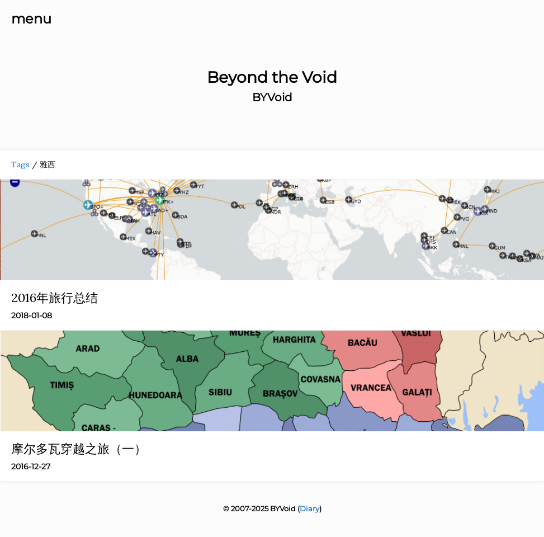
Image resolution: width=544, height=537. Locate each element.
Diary (309, 508)
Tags (20, 164)
